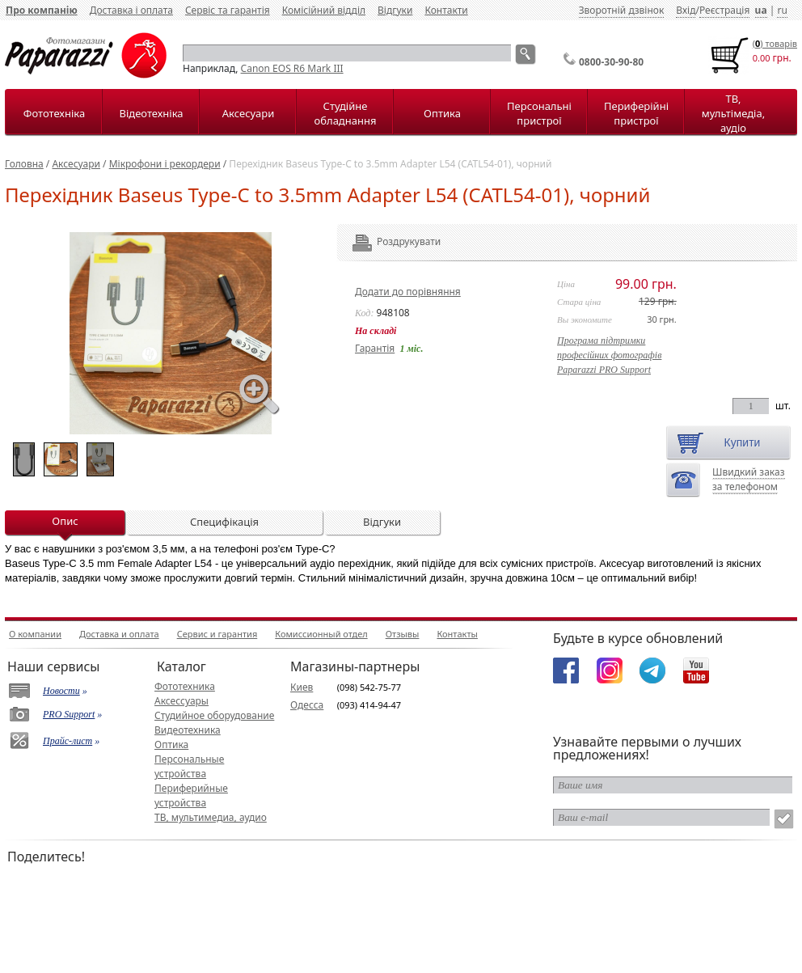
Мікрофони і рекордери (165, 164)
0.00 (761, 58)
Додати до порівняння (408, 291)
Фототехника (184, 686)
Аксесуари (248, 113)
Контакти (445, 10)
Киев (301, 687)
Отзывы (403, 634)
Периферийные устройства (191, 795)
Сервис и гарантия (217, 634)
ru (782, 10)
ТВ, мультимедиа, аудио (210, 817)
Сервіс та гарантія (227, 10)
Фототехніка (54, 113)
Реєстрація (724, 10)
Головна (24, 164)
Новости (61, 690)
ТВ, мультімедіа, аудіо (733, 113)
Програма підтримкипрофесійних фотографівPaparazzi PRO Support (609, 355)
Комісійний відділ (323, 10)
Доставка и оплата (119, 634)
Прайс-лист (67, 741)
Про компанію (42, 10)
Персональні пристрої (539, 113)
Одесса (306, 705)
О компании (35, 634)
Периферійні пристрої (636, 113)
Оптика (442, 113)
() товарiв (775, 43)
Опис (65, 521)
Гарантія (375, 348)
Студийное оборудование (214, 715)
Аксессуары (181, 701)
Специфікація (224, 521)
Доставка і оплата (131, 10)
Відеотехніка (151, 113)
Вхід (685, 10)
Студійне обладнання (345, 113)
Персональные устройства (189, 766)
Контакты (457, 634)
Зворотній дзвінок (622, 10)
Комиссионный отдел (321, 634)
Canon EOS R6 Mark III (292, 68)
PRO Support (69, 714)
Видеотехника (187, 730)
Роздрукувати (387, 241)
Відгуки (395, 10)
